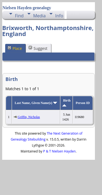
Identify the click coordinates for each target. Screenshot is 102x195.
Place (15, 48)
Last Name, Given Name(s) (36, 103)
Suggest (38, 48)
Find (19, 16)
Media (39, 16)
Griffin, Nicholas (29, 117)
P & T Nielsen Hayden (59, 151)
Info (59, 16)
